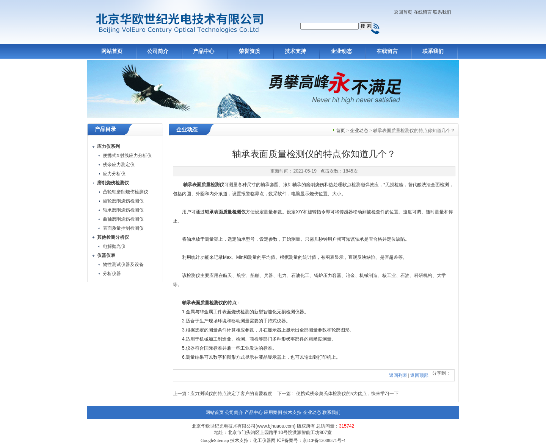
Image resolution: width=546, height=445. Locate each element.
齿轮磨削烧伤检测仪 (123, 201)
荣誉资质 (249, 51)
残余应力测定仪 (119, 164)
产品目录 (105, 129)
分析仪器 (112, 273)
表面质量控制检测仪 (123, 228)
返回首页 (403, 12)
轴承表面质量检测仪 (203, 184)
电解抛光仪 (114, 246)
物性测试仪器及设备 (123, 264)
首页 (340, 130)
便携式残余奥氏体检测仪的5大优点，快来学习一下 (347, 393)
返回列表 (398, 375)
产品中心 (203, 51)
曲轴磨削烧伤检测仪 (123, 219)
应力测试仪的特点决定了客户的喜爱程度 (231, 393)
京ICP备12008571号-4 (324, 440)
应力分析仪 (114, 173)
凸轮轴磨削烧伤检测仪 (125, 191)
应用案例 (273, 412)
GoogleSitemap (215, 440)
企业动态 (341, 51)
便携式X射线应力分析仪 (127, 155)
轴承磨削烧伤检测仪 (123, 210)
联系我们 (442, 12)
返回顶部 (419, 375)
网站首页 (111, 51)
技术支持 (295, 51)
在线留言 (423, 12)
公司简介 (157, 51)
